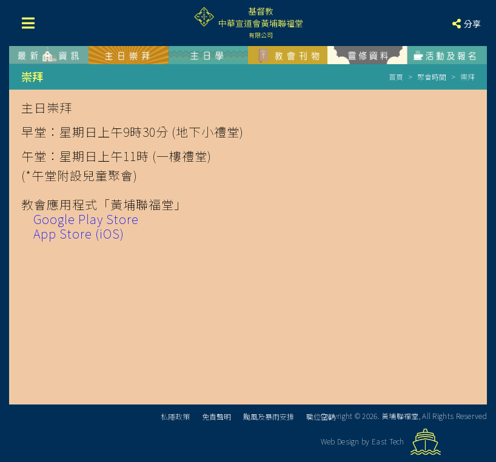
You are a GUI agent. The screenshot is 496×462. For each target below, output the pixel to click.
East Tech (388, 441)
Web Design (340, 441)
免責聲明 (216, 416)
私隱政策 (175, 416)
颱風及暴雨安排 (268, 416)
